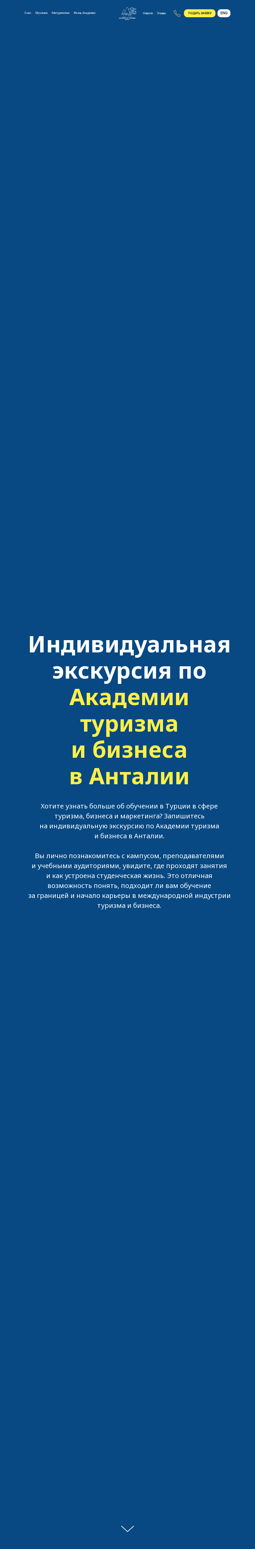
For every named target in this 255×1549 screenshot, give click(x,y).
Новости (148, 13)
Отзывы (161, 13)
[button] (199, 13)
